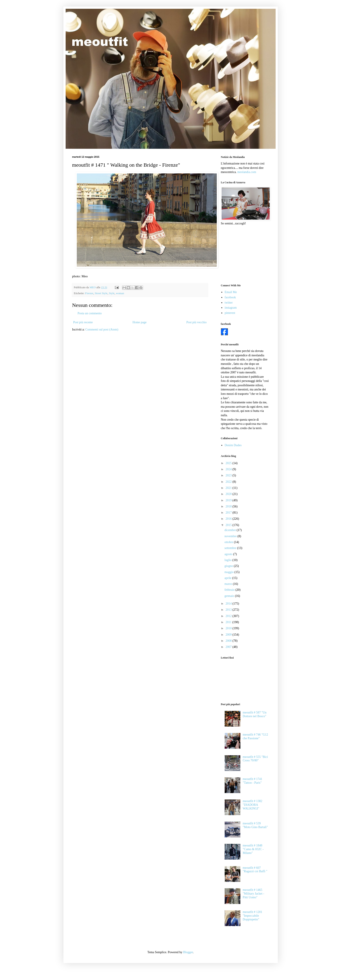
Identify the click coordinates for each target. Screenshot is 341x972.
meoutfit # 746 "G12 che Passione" (255, 736)
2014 (229, 603)
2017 (229, 512)
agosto (228, 554)
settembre (230, 548)
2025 (229, 463)
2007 (229, 647)
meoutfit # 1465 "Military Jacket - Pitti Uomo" (253, 893)
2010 (229, 628)
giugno (229, 566)
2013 (229, 609)
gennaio (229, 596)
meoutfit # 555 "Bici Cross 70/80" (255, 758)
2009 (229, 634)
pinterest (230, 313)
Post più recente (83, 322)
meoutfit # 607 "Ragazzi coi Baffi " (255, 869)
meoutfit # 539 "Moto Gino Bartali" (255, 825)
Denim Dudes (233, 445)
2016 (229, 518)
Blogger (188, 952)
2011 (229, 622)
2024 (229, 469)
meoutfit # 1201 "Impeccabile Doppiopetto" (252, 915)
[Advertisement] (243, 254)
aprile (228, 578)
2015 (229, 525)
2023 (229, 475)
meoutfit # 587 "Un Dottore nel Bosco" (255, 714)
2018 (229, 506)
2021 (229, 487)
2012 (229, 616)
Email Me (231, 292)
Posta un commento (90, 313)
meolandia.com (246, 172)
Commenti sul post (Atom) (101, 329)
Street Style (101, 293)
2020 (229, 494)
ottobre (229, 542)
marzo (228, 584)
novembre (230, 536)
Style (112, 293)
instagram (231, 307)
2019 (229, 500)
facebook (230, 297)
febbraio (229, 589)
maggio (229, 572)
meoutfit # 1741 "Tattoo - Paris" (252, 780)
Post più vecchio (196, 322)
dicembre (230, 530)
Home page (140, 322)
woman (120, 293)
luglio (228, 560)
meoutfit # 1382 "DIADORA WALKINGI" (252, 804)
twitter (229, 302)
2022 (229, 481)
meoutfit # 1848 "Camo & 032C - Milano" (253, 849)
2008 (229, 640)
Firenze (89, 293)
